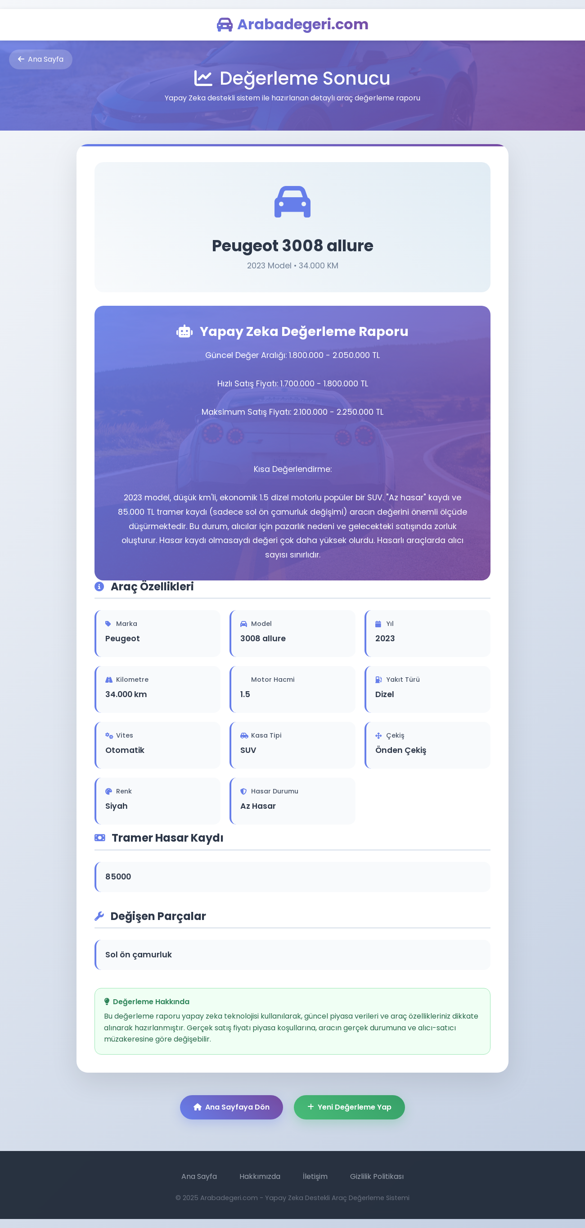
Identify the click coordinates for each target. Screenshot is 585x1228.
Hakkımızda (259, 1176)
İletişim (315, 1176)
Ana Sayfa (40, 59)
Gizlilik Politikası (377, 1176)
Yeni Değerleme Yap (349, 1107)
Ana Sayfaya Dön (232, 1107)
